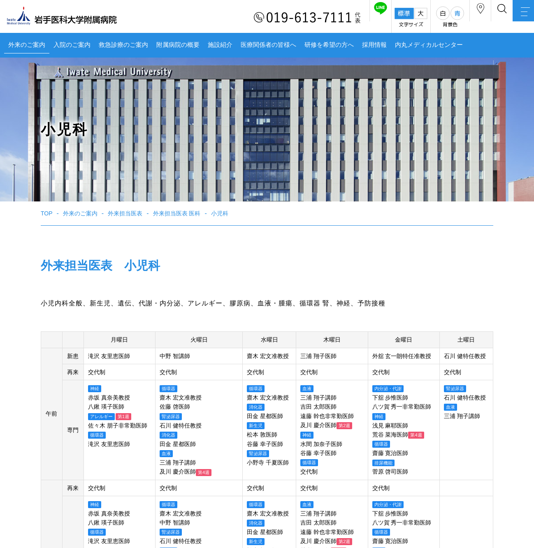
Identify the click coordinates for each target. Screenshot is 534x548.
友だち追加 (339, 18)
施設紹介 (220, 45)
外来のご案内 (26, 45)
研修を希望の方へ (329, 45)
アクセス (451, 18)
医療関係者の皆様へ (268, 45)
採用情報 (374, 45)
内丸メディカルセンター (429, 45)
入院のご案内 (72, 45)
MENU (518, 18)
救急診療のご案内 (123, 45)
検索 (484, 18)
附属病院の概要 (178, 45)
